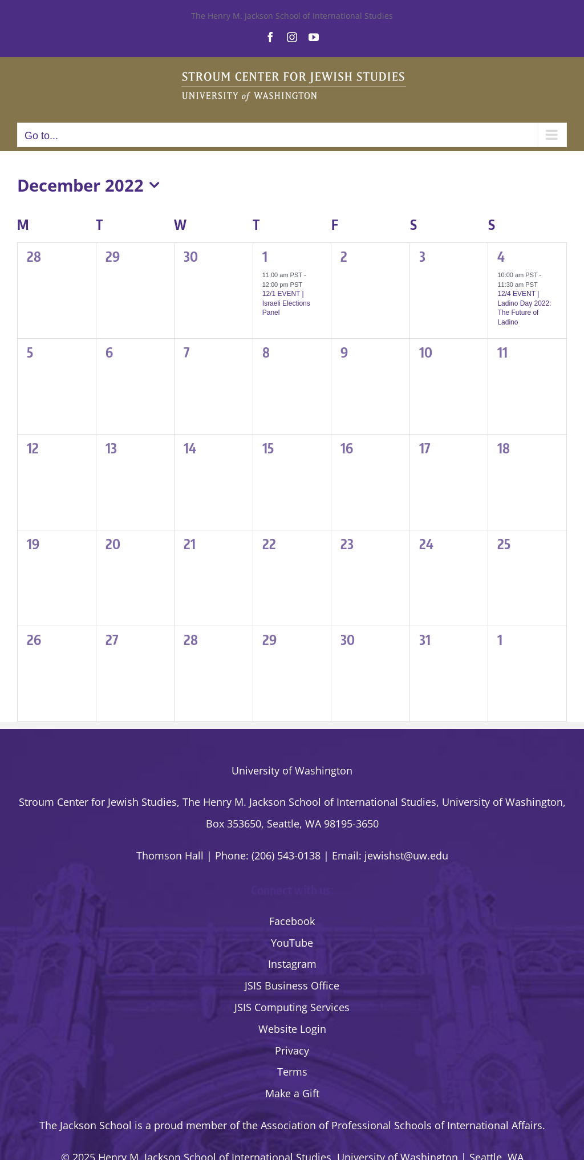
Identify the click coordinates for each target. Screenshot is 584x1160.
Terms (292, 1071)
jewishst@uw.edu (406, 855)
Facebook (292, 921)
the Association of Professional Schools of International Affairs (392, 1125)
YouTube (292, 943)
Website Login (292, 1029)
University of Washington (292, 770)
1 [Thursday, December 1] (264, 256)
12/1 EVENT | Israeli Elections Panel (286, 303)
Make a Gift (292, 1093)
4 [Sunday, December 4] (501, 256)
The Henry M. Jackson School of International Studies (292, 15)
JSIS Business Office (292, 985)
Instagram (292, 964)
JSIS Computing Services (292, 1007)
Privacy (292, 1050)
